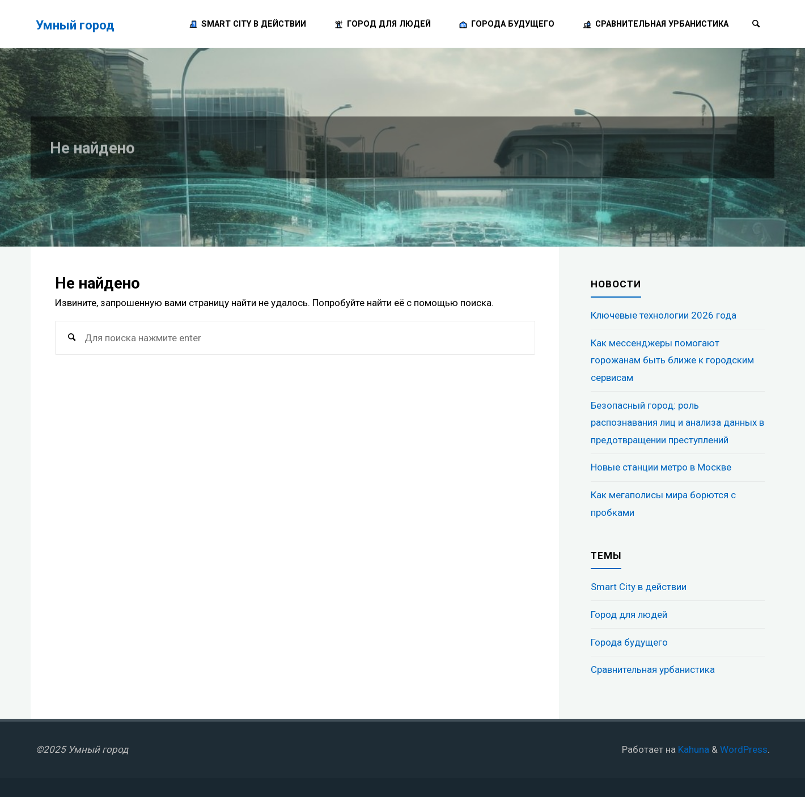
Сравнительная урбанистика (653, 669)
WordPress (744, 749)
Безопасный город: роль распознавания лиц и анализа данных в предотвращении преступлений (677, 423)
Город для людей (629, 614)
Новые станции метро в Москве (661, 467)
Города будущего (629, 642)
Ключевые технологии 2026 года (663, 315)
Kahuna (692, 749)
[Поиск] (756, 24)
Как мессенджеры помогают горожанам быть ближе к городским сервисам (672, 360)
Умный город (75, 24)
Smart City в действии (639, 586)
